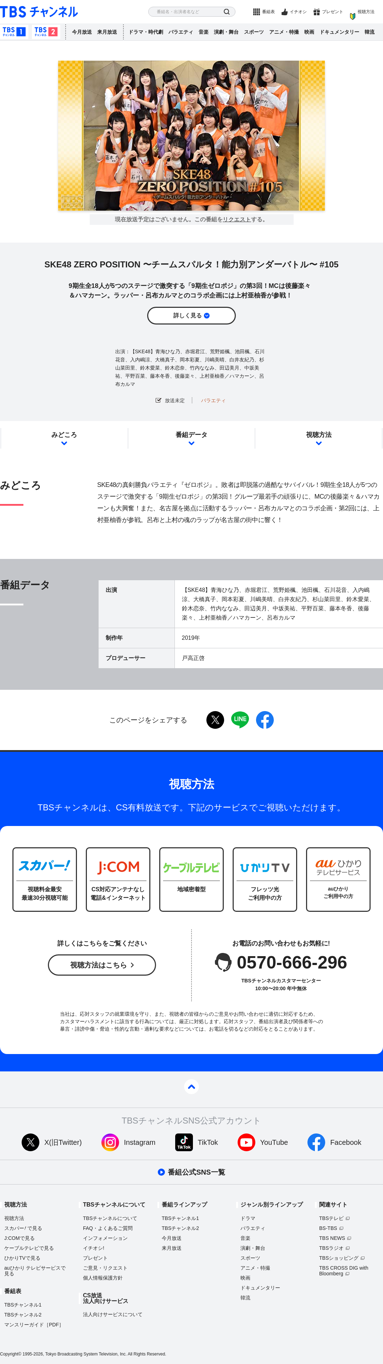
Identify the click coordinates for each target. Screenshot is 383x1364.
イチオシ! (93, 1248)
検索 (227, 12)
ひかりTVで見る (22, 1258)
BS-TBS (328, 1228)
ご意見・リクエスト (105, 1268)
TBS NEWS (332, 1238)
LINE (240, 720)
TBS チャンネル (39, 12)
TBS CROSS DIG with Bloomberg (343, 1270)
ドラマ (247, 1218)
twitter (215, 720)
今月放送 (82, 32)
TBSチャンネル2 (46, 32)
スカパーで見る (23, 1228)
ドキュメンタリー (339, 32)
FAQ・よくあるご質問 (108, 1228)
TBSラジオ (331, 1248)
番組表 (268, 11)
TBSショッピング (339, 1258)
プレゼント (332, 11)
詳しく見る (187, 315)
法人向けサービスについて (113, 1314)
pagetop (191, 1086)
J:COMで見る (19, 1238)
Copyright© (10, 1354)
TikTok (208, 1142)
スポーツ (254, 32)
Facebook (345, 1142)
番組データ (191, 434)
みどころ (64, 434)
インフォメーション (105, 1238)
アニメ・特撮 (284, 32)
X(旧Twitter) (63, 1142)
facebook (265, 720)
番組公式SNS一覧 (196, 1172)
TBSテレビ (331, 1218)
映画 (309, 32)
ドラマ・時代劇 (145, 32)
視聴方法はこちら (98, 965)
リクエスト (237, 219)
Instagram (140, 1142)
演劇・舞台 (226, 32)
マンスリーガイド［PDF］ (34, 1324)
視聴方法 (365, 11)
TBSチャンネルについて (110, 1218)
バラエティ (180, 32)
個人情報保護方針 (103, 1278)
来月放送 (107, 32)
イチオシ (298, 11)
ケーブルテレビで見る (29, 1248)
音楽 (204, 32)
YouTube (274, 1142)
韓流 (369, 32)
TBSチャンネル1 (14, 32)
